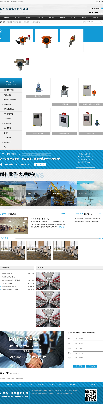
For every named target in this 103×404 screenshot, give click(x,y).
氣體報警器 (2, 378)
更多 (5, 147)
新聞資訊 (40, 17)
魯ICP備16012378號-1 (61, 390)
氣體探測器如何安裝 (7, 283)
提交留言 (79, 366)
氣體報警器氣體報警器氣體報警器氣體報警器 (87, 221)
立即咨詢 (41, 164)
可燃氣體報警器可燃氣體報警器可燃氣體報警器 (87, 218)
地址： (70, 343)
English (101, 2)
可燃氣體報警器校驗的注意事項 (10, 289)
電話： (70, 348)
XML (83, 384)
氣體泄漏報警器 (19, 378)
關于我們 (18, 17)
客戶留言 (62, 384)
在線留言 (85, 17)
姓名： (70, 338)
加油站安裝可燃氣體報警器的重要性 (11, 280)
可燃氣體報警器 (10, 378)
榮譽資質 (63, 17)
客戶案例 (51, 17)
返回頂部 (93, 384)
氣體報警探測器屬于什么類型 (9, 286)
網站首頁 (7, 17)
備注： (70, 358)
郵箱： (70, 353)
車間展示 (74, 17)
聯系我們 (96, 17)
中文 (97, 2)
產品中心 (29, 17)
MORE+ (63, 214)
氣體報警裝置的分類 (7, 274)
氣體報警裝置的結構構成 (8, 277)
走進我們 (20, 384)
